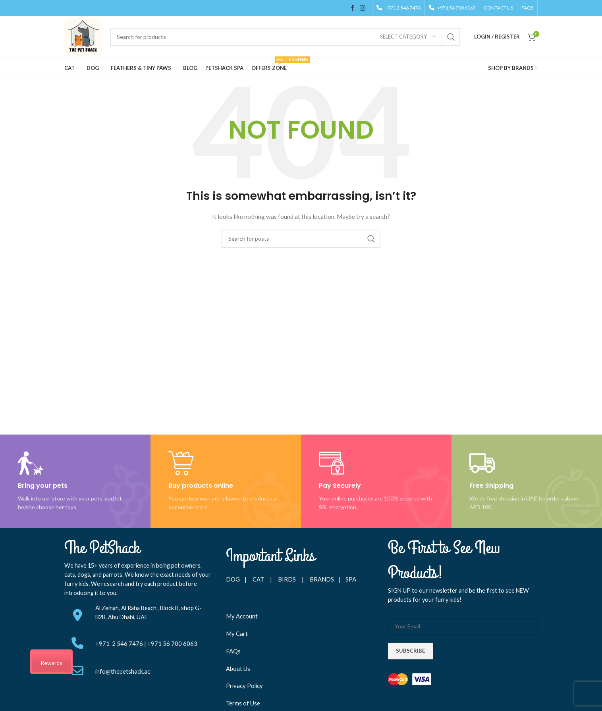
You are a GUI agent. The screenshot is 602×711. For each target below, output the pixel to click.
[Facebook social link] (352, 8)
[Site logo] (83, 36)
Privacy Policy (244, 685)
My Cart (237, 633)
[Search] (285, 37)
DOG (233, 579)
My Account (242, 616)
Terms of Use (243, 703)
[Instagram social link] (362, 8)
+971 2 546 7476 (119, 643)
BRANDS (322, 579)
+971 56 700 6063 (172, 643)
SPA (350, 579)
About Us (238, 668)
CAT (258, 579)
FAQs (233, 651)
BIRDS (287, 579)
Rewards (51, 662)
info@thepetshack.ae (122, 671)
